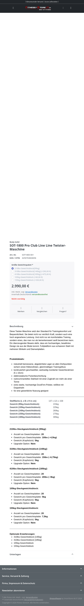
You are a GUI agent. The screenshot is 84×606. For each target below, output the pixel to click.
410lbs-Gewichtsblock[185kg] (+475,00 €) (33, 274)
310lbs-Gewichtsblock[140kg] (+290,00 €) (33, 271)
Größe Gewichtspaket (22, 265)
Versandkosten (31, 292)
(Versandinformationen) (33, 600)
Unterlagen (15, 554)
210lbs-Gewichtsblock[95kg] (27, 268)
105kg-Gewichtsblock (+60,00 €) (29, 277)
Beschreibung (16, 326)
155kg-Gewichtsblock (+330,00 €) (29, 280)
